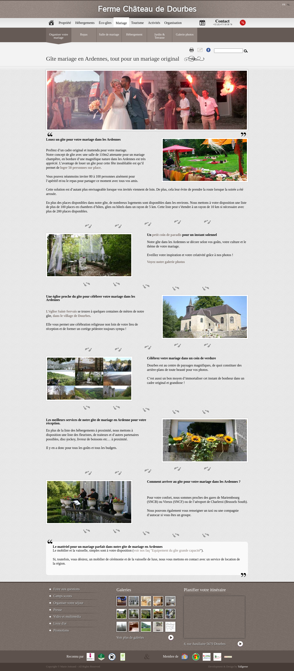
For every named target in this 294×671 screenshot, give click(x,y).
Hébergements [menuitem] (85, 23)
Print (191, 50)
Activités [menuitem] (154, 23)
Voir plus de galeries (130, 637)
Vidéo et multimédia (67, 616)
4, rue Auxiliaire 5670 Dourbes (205, 644)
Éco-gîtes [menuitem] (105, 23)
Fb (208, 50)
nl (288, 4)
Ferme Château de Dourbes (147, 9)
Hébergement (134, 34)
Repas (83, 34)
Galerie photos (184, 34)
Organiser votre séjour (68, 603)
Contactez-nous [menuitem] (222, 22)
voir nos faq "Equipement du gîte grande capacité (167, 550)
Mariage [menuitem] (121, 23)
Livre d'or (60, 623)
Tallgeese (243, 666)
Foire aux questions (66, 589)
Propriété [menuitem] (65, 23)
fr (283, 4)
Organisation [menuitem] (172, 23)
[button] (205, 181)
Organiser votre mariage (58, 36)
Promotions (61, 630)
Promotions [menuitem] (242, 22)
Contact (200, 50)
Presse (57, 610)
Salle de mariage (109, 34)
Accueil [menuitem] (51, 22)
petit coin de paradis (166, 235)
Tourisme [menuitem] (137, 23)
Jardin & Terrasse (159, 36)
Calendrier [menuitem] (202, 22)
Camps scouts (62, 596)
